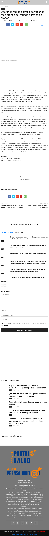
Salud (2, 241)
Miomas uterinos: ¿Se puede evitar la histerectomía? (38, 206)
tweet (41, 25)
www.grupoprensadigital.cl (28, 494)
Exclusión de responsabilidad (30, 534)
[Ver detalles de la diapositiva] (24, 75)
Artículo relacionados (7, 232)
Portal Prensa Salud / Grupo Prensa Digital (12, 20)
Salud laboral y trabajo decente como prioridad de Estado (28, 253)
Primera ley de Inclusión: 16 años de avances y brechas (27, 277)
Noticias (2, 8)
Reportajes (3, 281)
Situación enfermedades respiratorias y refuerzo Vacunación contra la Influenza (12, 206)
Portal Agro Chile (8, 531)
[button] (46, 2)
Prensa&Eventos (32, 531)
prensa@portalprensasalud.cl (27, 485)
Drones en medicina (12, 189)
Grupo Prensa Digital (18, 534)
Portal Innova (16, 531)
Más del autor (19, 232)
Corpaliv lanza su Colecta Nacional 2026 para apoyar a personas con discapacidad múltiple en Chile (26, 421)
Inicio (2, 6)
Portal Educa (24, 531)
